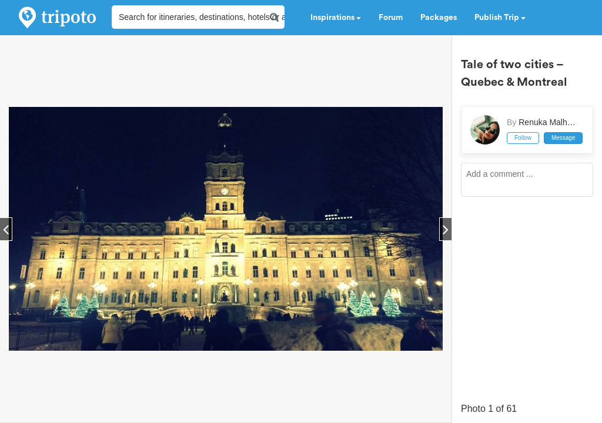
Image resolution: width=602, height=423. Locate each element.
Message (563, 138)
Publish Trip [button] (500, 18)
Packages (438, 18)
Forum (391, 18)
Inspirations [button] (335, 18)
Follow (522, 138)
